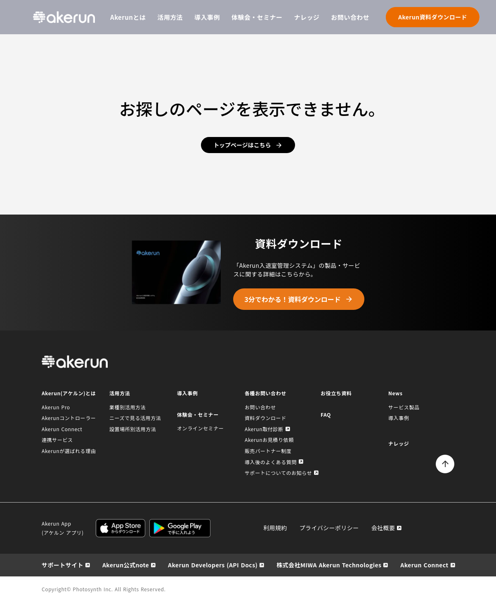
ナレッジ (307, 17)
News (395, 393)
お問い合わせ (350, 17)
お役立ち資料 (336, 393)
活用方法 (170, 17)
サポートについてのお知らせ (278, 472)
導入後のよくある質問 (271, 461)
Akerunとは (128, 17)
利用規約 (275, 528)
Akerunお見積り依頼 (269, 439)
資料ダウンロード (265, 417)
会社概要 (383, 528)
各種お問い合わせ (265, 393)
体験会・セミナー (257, 17)
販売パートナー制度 (268, 450)
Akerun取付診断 (264, 428)
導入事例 (207, 17)
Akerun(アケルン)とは (69, 393)
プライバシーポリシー (329, 528)
